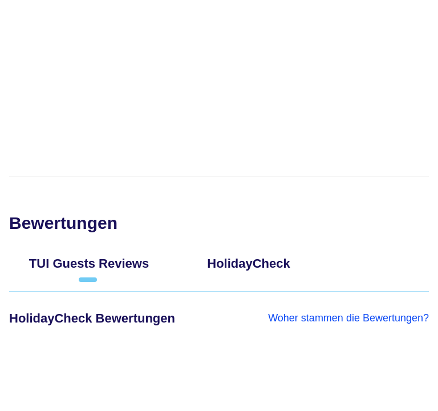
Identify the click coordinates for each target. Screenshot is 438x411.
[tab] (89, 268)
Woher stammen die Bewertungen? (348, 318)
